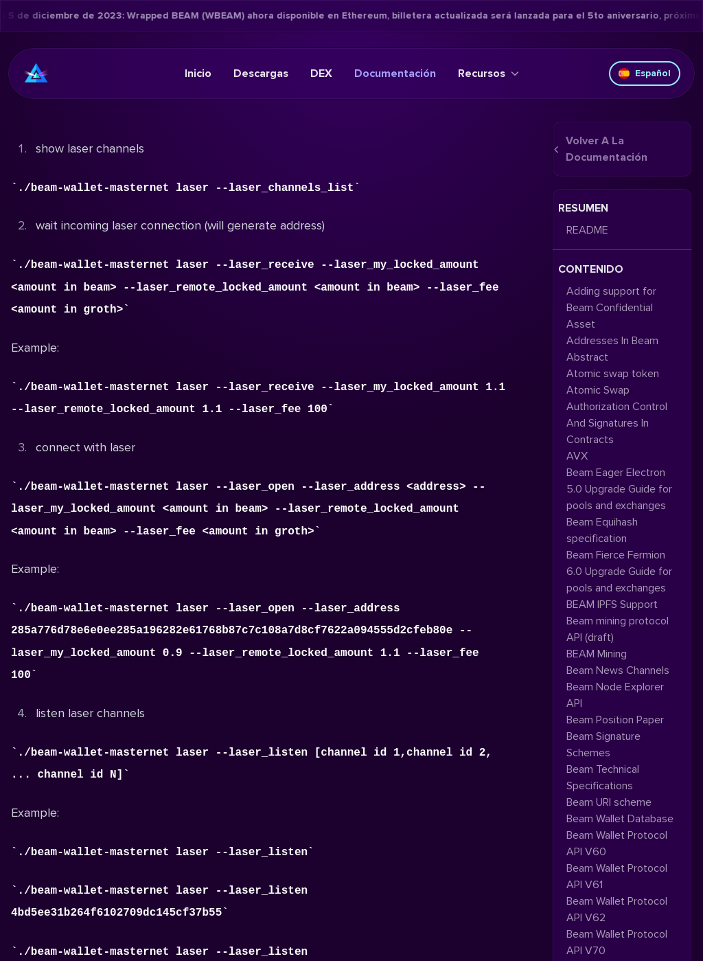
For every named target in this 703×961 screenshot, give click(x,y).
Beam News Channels (617, 670)
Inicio (198, 73)
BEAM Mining (596, 654)
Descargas (260, 73)
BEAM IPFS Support (612, 604)
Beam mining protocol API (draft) (617, 629)
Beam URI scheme (609, 802)
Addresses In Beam (612, 341)
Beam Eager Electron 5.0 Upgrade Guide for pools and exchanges (619, 489)
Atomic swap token (612, 374)
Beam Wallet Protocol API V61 (616, 876)
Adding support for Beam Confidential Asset (611, 307)
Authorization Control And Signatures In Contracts (616, 423)
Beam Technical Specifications (602, 777)
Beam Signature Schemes (603, 745)
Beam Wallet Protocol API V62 (616, 909)
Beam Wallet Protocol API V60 (616, 843)
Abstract (587, 357)
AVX (577, 456)
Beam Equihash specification (602, 530)
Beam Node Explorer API (615, 695)
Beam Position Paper (615, 720)
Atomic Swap (598, 390)
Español (645, 73)
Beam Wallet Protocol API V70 (616, 942)
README (587, 230)
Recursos (488, 73)
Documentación (395, 73)
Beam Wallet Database (619, 819)
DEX (321, 73)
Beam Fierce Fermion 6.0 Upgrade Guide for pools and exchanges (619, 571)
